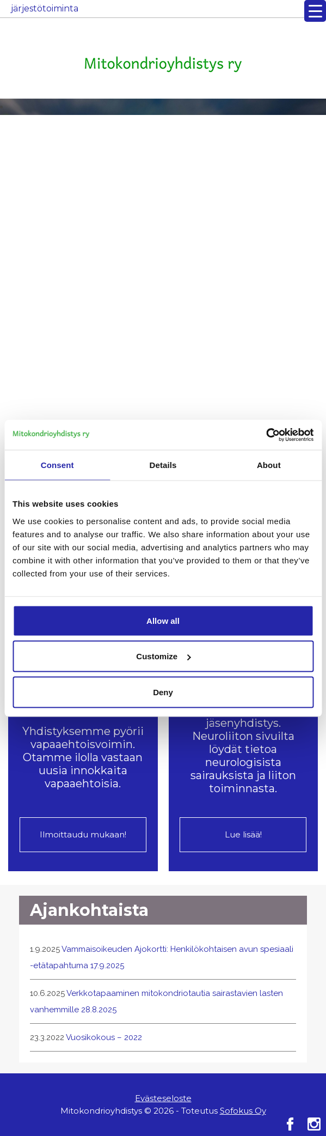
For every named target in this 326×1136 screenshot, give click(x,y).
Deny (163, 691)
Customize (163, 656)
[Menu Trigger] (315, 11)
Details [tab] (163, 465)
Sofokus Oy (243, 1110)
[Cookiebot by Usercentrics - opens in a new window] (265, 435)
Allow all (163, 620)
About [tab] (269, 465)
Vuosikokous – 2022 (104, 1037)
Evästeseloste (163, 1098)
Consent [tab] (57, 465)
